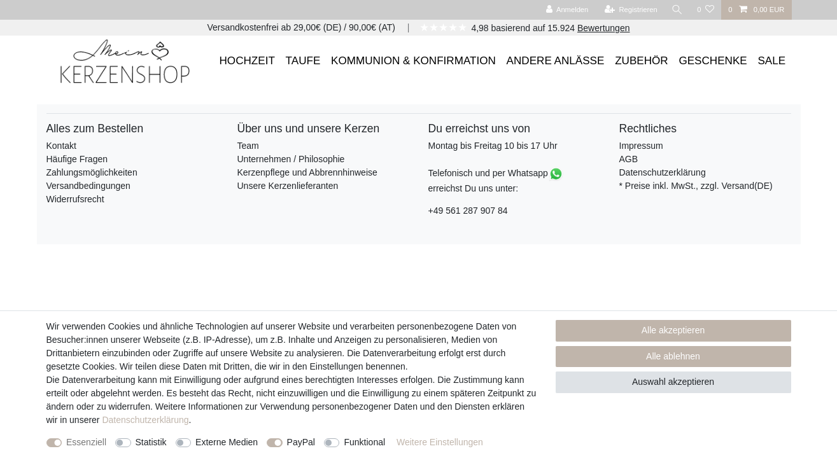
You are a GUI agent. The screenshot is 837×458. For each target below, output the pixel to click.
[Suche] (677, 10)
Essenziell (86, 442)
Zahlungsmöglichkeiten (91, 172)
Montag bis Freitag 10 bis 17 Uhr (493, 146)
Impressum (641, 146)
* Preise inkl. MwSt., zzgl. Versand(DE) (696, 186)
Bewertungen (603, 28)
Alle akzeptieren (673, 330)
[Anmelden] (567, 10)
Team (248, 146)
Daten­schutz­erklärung (145, 420)
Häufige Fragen (77, 159)
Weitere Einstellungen (440, 442)
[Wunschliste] (705, 10)
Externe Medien (226, 442)
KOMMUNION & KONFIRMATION (413, 61)
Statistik (151, 442)
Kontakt (61, 146)
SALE (771, 61)
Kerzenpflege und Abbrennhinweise (307, 172)
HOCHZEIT (247, 61)
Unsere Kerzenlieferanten (288, 186)
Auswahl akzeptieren (673, 382)
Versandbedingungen (88, 186)
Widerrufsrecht (75, 199)
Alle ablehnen (673, 356)
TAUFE (303, 61)
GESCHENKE (713, 61)
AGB (628, 159)
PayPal (301, 442)
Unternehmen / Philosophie (291, 159)
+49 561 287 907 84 (468, 210)
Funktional (364, 442)
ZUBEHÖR (641, 61)
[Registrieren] (631, 10)
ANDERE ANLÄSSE (556, 61)
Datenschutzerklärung (662, 172)
